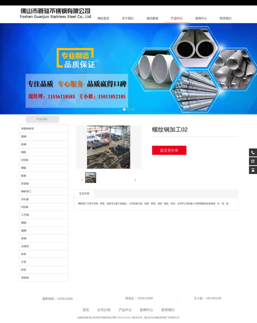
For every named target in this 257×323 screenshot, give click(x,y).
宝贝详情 (84, 193)
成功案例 (152, 18)
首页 (86, 310)
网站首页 (103, 18)
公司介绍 (103, 310)
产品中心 (177, 18)
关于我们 (128, 18)
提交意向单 (169, 150)
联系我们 (225, 18)
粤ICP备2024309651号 (123, 317)
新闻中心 (201, 18)
